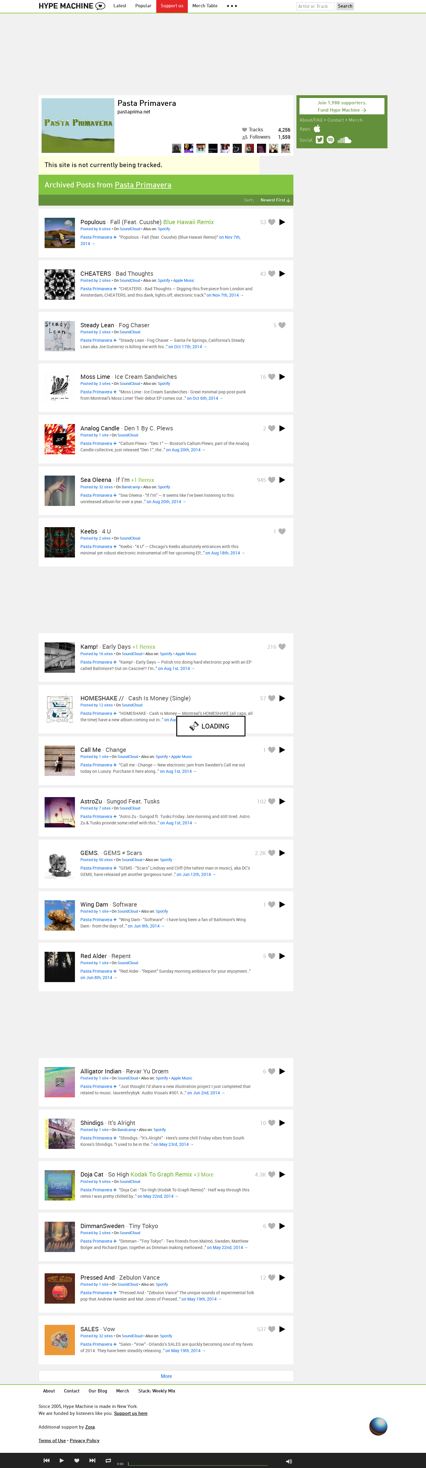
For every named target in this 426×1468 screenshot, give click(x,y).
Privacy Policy (85, 1440)
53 (263, 222)
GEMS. (89, 853)
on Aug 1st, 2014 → (176, 668)
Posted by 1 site (94, 435)
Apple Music (183, 280)
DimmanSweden (102, 1226)
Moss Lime (95, 376)
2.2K (260, 853)
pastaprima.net (133, 111)
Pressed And (97, 1277)
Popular (143, 6)
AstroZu (91, 801)
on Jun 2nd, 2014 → (206, 1093)
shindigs (91, 1123)
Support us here (130, 1413)
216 (271, 646)
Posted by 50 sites (96, 859)
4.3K (260, 1174)
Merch (356, 120)
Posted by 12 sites (96, 705)
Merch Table (205, 6)
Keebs (88, 531)
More (166, 1376)
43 (263, 273)
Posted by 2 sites (95, 280)
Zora (90, 1427)
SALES (89, 1329)
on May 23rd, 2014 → (174, 1144)
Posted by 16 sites (96, 653)
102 (261, 801)
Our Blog (98, 1391)
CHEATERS (95, 273)
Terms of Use (52, 1440)
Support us (172, 6)
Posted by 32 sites (96, 487)
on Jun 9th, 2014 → (146, 926)
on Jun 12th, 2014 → (196, 874)
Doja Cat (91, 1174)
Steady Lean (97, 325)
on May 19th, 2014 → (201, 1299)
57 (263, 698)
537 (261, 1329)
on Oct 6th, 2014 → (205, 398)
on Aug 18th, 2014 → (225, 553)
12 (263, 1277)
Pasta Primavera (146, 104)
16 (263, 376)
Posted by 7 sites (95, 808)
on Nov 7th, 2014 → (225, 295)
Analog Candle (100, 428)
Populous (93, 222)
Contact (335, 120)
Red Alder (93, 956)
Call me (90, 750)
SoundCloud (130, 228)
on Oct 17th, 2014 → (187, 346)
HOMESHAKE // (102, 698)
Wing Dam (94, 904)
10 (263, 1123)
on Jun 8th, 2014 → (98, 977)
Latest (119, 6)
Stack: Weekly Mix (156, 1391)
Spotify (164, 228)
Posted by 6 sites (95, 228)
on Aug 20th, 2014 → (186, 450)
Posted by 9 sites (95, 1181)
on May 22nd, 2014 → (158, 1196)
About (49, 1391)
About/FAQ (311, 120)
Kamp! (89, 646)
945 (261, 480)
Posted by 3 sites (95, 383)
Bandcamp (131, 487)
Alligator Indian (100, 1071)
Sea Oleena (95, 480)
